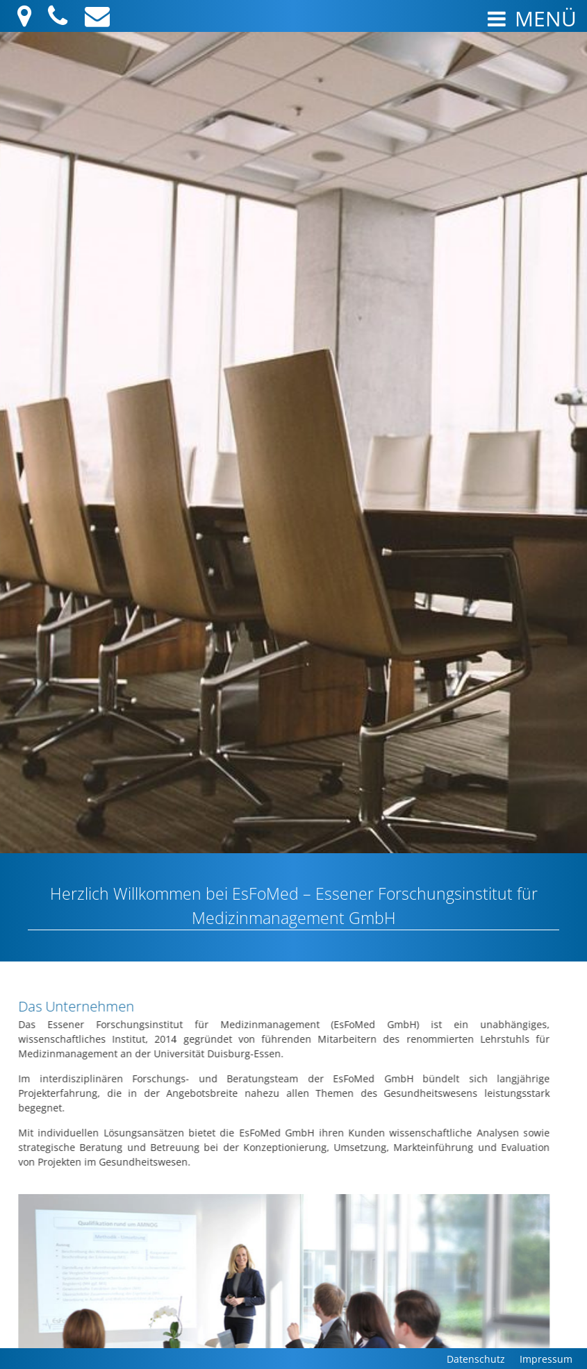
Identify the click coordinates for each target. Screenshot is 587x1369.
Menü (530, 18)
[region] (293, 579)
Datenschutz (476, 1359)
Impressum (546, 1359)
